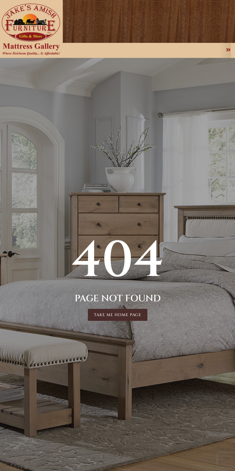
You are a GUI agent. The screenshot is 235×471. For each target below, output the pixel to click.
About (220, 31)
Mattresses (194, 31)
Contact (149, 36)
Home (76, 31)
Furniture (100, 31)
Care (168, 31)
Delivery (201, 15)
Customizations (138, 31)
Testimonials (197, 10)
